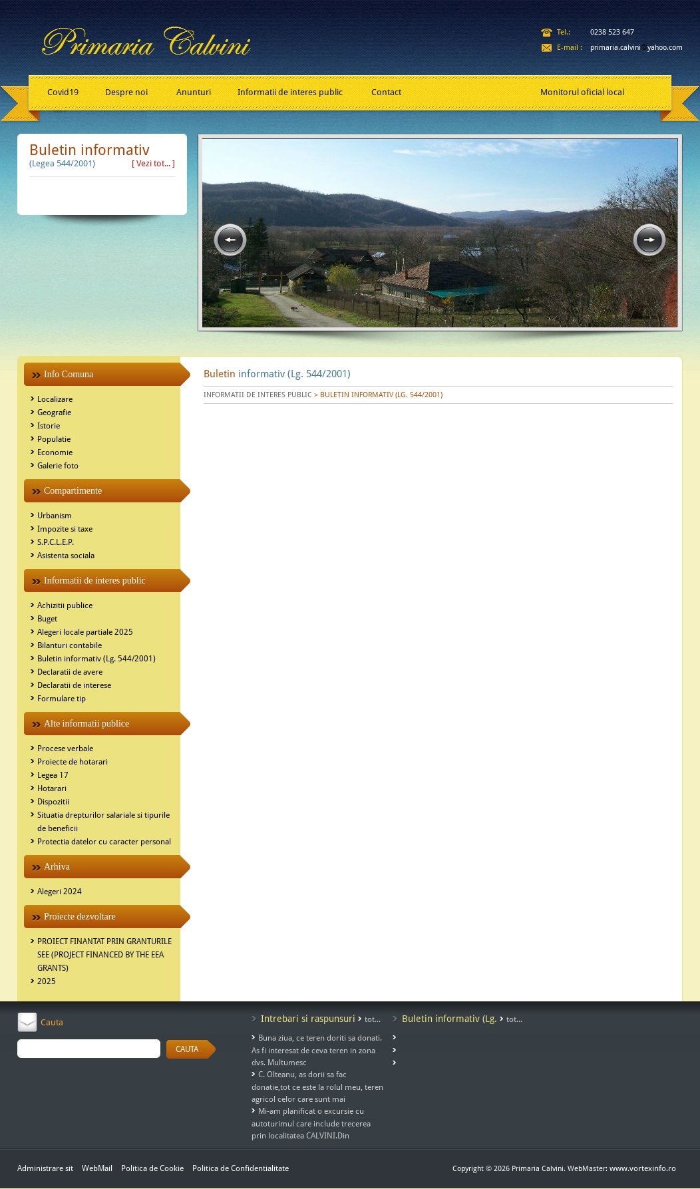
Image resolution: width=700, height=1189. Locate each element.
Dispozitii (53, 801)
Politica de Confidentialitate (240, 1168)
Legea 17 (53, 775)
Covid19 (63, 92)
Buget (47, 618)
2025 (46, 981)
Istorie (48, 425)
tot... (373, 1019)
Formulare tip (61, 698)
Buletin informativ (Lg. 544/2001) (96, 658)
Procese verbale (65, 748)
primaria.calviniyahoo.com (636, 47)
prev (230, 240)
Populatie (54, 439)
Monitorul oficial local (582, 92)
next (649, 240)
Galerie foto (58, 465)
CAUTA (187, 1049)
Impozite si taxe (64, 529)
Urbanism (54, 515)
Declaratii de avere (69, 672)
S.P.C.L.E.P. (55, 542)
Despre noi (126, 92)
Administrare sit (45, 1168)
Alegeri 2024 (59, 891)
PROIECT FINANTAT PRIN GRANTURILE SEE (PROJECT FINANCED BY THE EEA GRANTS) (104, 955)
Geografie (54, 412)
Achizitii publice (64, 605)
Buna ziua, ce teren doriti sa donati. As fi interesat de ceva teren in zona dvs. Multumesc (317, 1050)
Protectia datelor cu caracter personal (104, 841)
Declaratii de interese (74, 685)
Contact (386, 92)
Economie (55, 452)
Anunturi (193, 92)
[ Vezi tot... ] (153, 163)
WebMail (97, 1168)
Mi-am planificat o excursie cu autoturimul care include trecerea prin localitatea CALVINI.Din (311, 1123)
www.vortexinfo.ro (643, 1168)
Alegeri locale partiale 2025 (85, 632)
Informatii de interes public (290, 92)
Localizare (55, 399)
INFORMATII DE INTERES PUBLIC (258, 395)
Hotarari (52, 788)
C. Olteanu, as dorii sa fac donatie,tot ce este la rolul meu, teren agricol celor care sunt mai (317, 1087)
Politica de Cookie (153, 1168)
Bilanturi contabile (69, 645)
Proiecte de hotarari (72, 761)
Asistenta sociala (65, 555)
